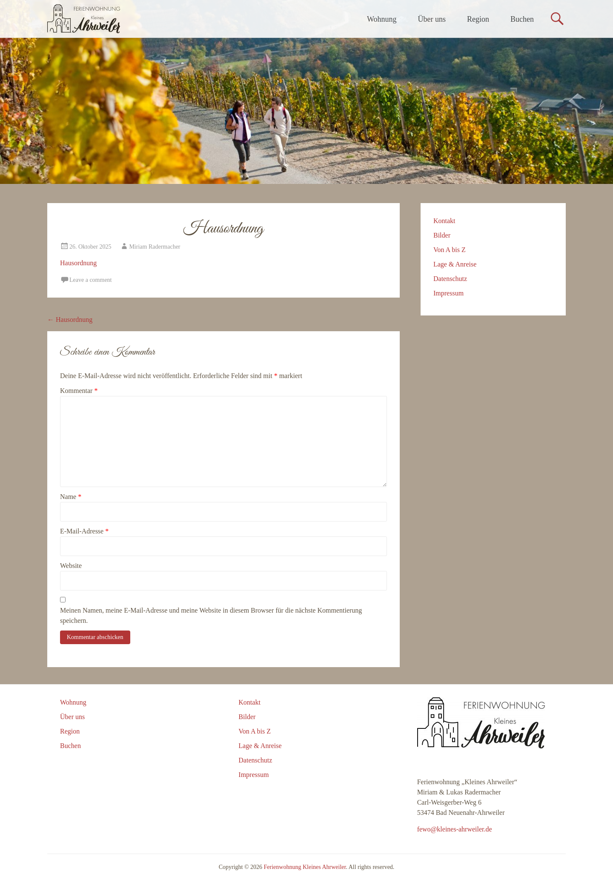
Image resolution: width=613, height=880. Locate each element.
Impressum (448, 293)
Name (70, 496)
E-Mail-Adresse (84, 531)
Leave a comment (90, 280)
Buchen (522, 19)
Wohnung (382, 19)
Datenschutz (450, 278)
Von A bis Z (449, 249)
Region (478, 19)
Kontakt (444, 220)
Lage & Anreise (454, 264)
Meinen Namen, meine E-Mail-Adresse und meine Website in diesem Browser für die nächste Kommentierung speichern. (211, 615)
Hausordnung (78, 263)
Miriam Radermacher (154, 247)
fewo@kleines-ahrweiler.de (454, 829)
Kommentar (78, 390)
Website (71, 565)
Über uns (432, 19)
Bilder (441, 235)
